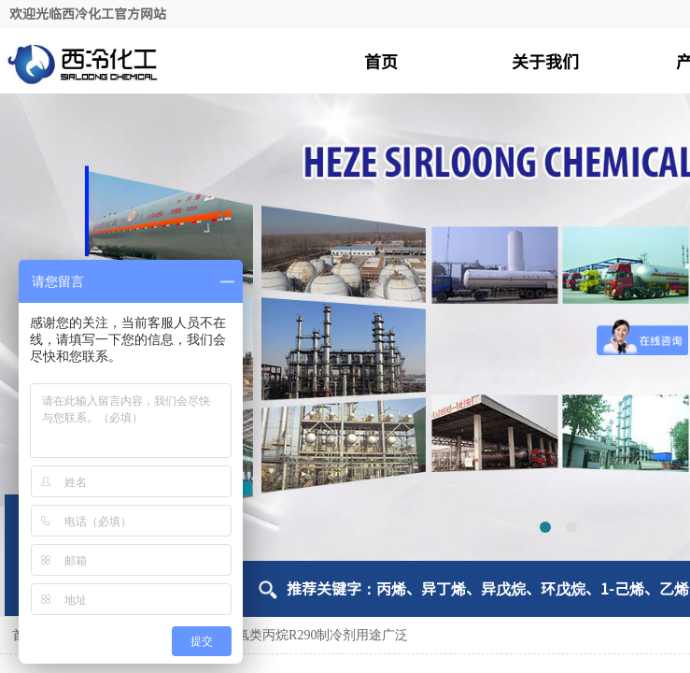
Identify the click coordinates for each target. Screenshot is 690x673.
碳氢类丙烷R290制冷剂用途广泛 (315, 635)
